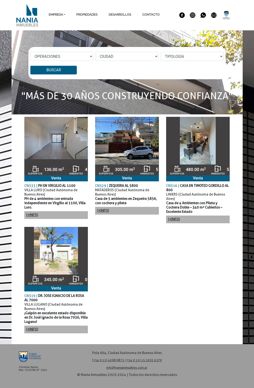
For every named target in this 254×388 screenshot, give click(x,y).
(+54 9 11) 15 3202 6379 (143, 360)
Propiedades (87, 14)
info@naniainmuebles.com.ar (126, 367)
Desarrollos (120, 14)
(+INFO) (32, 215)
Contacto (151, 14)
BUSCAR (53, 70)
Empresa (56, 14)
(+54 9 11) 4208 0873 (108, 360)
